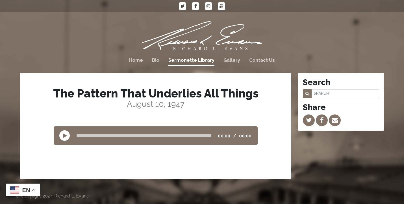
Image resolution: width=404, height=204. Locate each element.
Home (136, 60)
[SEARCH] (345, 93)
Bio (155, 60)
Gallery (231, 60)
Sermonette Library (191, 60)
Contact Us (262, 60)
